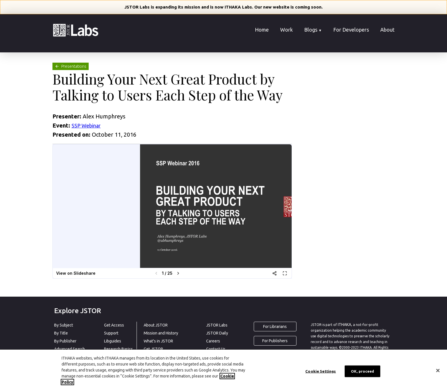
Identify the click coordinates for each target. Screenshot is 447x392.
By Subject (63, 325)
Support (111, 333)
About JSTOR (156, 325)
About (387, 29)
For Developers (351, 29)
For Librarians (275, 326)
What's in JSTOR (158, 341)
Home (262, 29)
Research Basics (118, 349)
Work (286, 29)
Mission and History (161, 333)
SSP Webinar (86, 125)
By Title (61, 333)
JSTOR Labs (216, 325)
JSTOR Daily (217, 333)
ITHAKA (344, 324)
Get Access (114, 325)
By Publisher (65, 341)
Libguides (112, 341)
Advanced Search (69, 349)
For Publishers (275, 340)
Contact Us (215, 349)
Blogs (313, 29)
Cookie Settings (320, 371)
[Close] (438, 370)
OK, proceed (362, 371)
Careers (213, 341)
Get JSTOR (153, 349)
